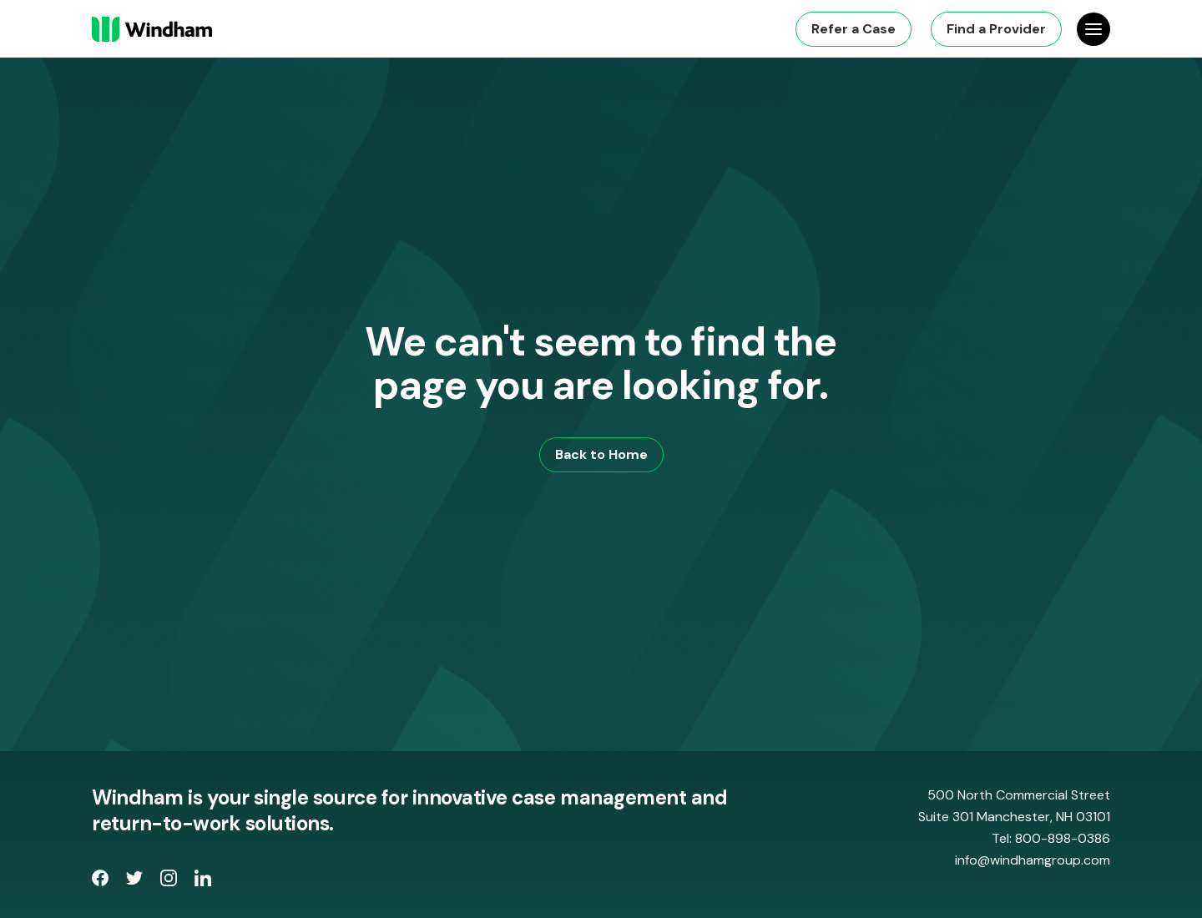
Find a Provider (996, 29)
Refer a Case (853, 29)
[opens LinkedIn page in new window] (202, 881)
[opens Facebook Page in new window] (102, 881)
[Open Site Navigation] (1093, 29)
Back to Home (601, 454)
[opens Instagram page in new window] (170, 881)
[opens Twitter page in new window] (136, 881)
